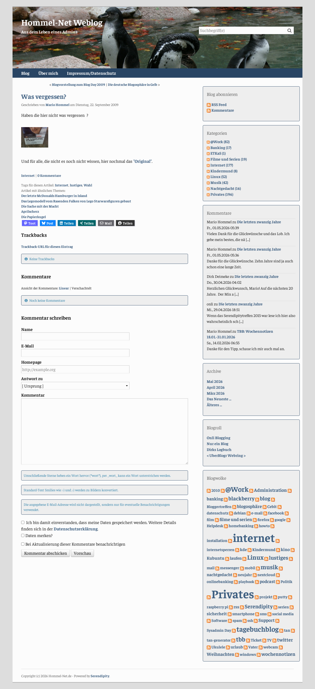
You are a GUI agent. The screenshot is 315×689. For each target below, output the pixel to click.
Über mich (48, 73)
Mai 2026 (215, 381)
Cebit (272, 506)
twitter (285, 639)
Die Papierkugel (33, 216)
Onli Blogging (218, 437)
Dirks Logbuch (219, 449)
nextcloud (266, 574)
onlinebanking (220, 581)
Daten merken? (38, 535)
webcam (270, 646)
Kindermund (263, 549)
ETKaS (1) (218, 152)
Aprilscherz (30, 211)
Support (266, 620)
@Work (237, 488)
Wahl (88, 185)
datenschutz (217, 512)
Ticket (256, 640)
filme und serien (236, 519)
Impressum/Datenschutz (91, 73)
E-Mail (27, 345)
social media (283, 613)
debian (240, 512)
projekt (265, 596)
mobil (250, 567)
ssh (250, 620)
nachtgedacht (219, 574)
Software (219, 620)
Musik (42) (219, 182)
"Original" (142, 161)
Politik (286, 581)
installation (217, 540)
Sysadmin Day (219, 630)
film (210, 519)
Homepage (31, 362)
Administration (270, 490)
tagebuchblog (257, 628)
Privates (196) (221, 194)
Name (27, 329)
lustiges (76, 185)
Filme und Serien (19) (228, 158)
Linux (255, 557)
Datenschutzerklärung (75, 528)
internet (254, 537)
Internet (28, 175)
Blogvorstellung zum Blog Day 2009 (78, 84)
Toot (30, 223)
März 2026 (216, 392)
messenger (229, 567)
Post (47, 223)
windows (248, 654)
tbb (240, 639)
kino (285, 549)
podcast (267, 581)
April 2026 (216, 387)
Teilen (67, 223)
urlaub (237, 646)
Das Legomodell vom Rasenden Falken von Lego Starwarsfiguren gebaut (76, 201)
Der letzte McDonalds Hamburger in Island (54, 195)
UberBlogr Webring (226, 455)
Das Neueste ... (219, 398)
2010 (215, 490)
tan (287, 630)
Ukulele (218, 646)
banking (215, 498)
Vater (253, 646)
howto (264, 525)
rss (236, 606)
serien (283, 606)
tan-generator (219, 639)
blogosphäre (249, 506)
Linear (64, 288)
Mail (106, 223)
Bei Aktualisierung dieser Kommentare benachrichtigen (75, 544)
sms (263, 613)
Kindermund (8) (223, 170)
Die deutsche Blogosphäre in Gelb (132, 84)
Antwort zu (32, 378)
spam (237, 620)
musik (269, 566)
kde (243, 549)
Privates (232, 593)
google (280, 519)
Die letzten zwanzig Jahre (259, 221)
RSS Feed (219, 104)
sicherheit (217, 613)
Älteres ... (214, 404)
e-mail (257, 512)
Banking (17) (220, 147)
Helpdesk (215, 525)
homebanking (241, 525)
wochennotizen (278, 654)
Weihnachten (220, 654)
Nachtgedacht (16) (225, 188)
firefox (263, 519)
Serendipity (259, 606)
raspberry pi (217, 606)
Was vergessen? (43, 96)
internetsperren (221, 549)
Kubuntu (215, 558)
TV (269, 639)
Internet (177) (221, 164)
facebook (276, 512)
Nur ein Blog (217, 443)
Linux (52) (218, 176)
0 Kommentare (49, 175)
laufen (236, 558)
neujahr (245, 574)
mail (211, 567)
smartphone (243, 613)
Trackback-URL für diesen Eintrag (47, 246)
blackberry (241, 498)
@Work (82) (220, 141)
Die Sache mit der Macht (40, 206)
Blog (25, 73)
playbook (246, 581)
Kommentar (33, 395)
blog (265, 498)
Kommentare (222, 109)
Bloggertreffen (219, 506)
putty (282, 596)
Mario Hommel (57, 104)
